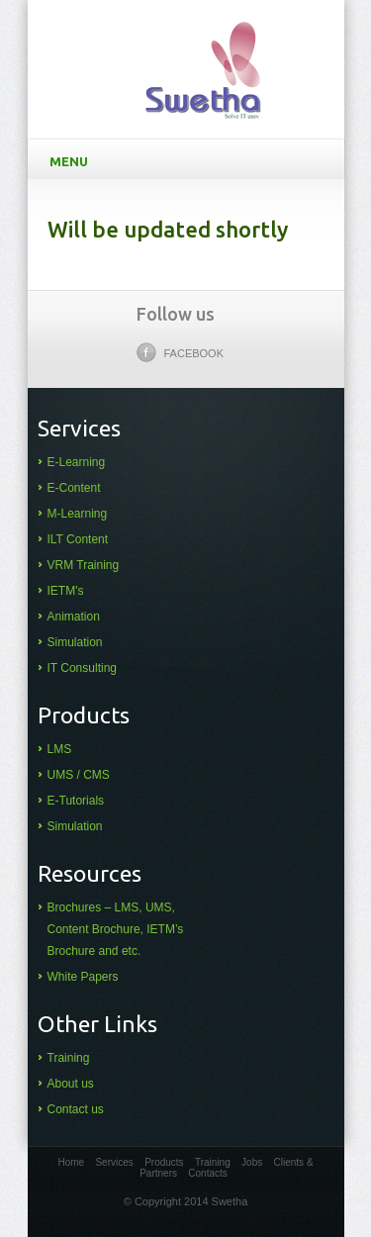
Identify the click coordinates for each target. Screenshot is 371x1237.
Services (114, 1162)
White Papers (83, 977)
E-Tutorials (76, 801)
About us (70, 1084)
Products (163, 1162)
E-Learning (76, 462)
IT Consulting (82, 668)
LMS (59, 749)
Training (68, 1058)
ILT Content (78, 539)
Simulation (75, 642)
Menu (189, 159)
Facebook (181, 352)
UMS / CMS (78, 775)
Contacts (207, 1173)
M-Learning (77, 514)
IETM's (65, 591)
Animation (73, 616)
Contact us (75, 1109)
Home (70, 1162)
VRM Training (83, 565)
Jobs (251, 1162)
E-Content (74, 488)
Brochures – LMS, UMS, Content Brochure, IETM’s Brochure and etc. (115, 929)
